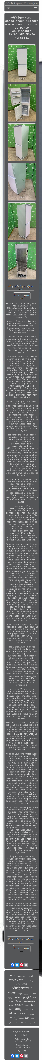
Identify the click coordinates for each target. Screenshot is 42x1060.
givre (11, 1005)
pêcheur (27, 1005)
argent (22, 1013)
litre (33, 1005)
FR (25, 1051)
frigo (20, 993)
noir (12, 975)
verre (10, 998)
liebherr (26, 994)
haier (16, 1023)
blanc (13, 1013)
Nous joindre (22, 1035)
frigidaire (29, 997)
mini (18, 984)
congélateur (19, 1017)
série (21, 1023)
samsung (15, 1009)
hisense (18, 1001)
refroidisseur (31, 1014)
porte (12, 993)
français (30, 976)
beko (26, 1023)
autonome (21, 976)
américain (16, 980)
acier (18, 997)
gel (10, 1022)
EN (19, 1051)
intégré (19, 1004)
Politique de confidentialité (22, 1040)
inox (34, 994)
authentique (29, 1001)
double (11, 1001)
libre (32, 1009)
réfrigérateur (22, 988)
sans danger (30, 981)
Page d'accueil (21, 1031)
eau (32, 1019)
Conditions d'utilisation (22, 1046)
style (25, 983)
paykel (32, 1023)
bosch (26, 1010)
